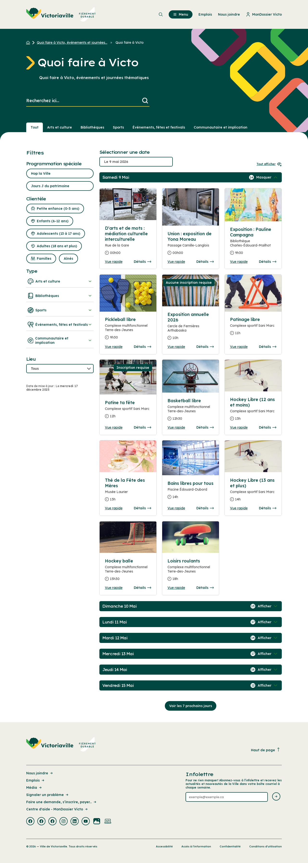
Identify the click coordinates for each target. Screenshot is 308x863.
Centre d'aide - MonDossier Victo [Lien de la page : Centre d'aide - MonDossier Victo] (57, 809)
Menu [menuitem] (180, 14)
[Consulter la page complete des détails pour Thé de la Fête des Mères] (128, 491)
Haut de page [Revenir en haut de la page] (265, 750)
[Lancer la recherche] (145, 100)
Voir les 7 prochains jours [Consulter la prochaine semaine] (190, 706)
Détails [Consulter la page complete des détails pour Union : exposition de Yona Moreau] (205, 261)
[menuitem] (61, 14)
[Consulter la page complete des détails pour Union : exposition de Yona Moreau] (190, 245)
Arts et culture (60, 281)
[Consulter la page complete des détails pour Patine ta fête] (128, 411)
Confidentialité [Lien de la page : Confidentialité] (230, 846)
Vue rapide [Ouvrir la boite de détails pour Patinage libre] (239, 347)
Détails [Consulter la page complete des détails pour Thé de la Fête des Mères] (142, 508)
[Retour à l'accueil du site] (29, 42)
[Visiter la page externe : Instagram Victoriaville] (63, 821)
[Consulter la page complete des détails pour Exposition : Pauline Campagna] (253, 243)
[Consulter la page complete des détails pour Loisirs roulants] (190, 572)
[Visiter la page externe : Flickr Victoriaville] (97, 821)
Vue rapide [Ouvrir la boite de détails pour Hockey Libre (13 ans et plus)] (239, 508)
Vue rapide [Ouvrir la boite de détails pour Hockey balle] (113, 588)
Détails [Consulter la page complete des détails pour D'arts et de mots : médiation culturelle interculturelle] (142, 261)
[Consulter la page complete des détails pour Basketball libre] (190, 411)
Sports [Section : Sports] (118, 127)
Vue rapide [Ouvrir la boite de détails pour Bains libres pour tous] (176, 508)
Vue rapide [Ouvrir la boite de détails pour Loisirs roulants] (176, 588)
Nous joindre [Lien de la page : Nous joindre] (39, 773)
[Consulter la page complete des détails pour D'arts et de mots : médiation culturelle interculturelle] (128, 204)
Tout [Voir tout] (34, 127)
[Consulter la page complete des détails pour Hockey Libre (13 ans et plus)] (253, 491)
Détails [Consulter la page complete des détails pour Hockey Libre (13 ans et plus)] (267, 508)
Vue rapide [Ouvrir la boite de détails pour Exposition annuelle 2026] (176, 347)
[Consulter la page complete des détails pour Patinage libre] (253, 328)
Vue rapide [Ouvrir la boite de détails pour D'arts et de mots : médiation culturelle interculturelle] (113, 261)
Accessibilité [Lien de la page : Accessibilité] (164, 846)
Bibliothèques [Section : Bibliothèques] (92, 127)
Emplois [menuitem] (205, 14)
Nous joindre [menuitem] (229, 14)
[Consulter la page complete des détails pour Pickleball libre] (128, 330)
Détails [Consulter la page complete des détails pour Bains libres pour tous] (205, 508)
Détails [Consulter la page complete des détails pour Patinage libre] (267, 347)
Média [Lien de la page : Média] (34, 787)
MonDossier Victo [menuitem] (264, 14)
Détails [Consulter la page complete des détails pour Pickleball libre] (142, 347)
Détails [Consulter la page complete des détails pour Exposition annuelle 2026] (205, 347)
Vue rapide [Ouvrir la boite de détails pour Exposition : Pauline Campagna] (239, 261)
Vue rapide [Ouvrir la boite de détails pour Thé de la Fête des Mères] (113, 508)
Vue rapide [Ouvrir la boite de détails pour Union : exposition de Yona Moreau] (176, 261)
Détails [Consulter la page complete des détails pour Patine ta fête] (142, 427)
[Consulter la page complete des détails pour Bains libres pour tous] (190, 492)
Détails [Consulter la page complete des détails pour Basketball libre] (205, 427)
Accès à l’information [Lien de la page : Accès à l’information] (196, 846)
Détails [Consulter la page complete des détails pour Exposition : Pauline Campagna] (267, 261)
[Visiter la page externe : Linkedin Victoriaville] (75, 821)
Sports (60, 310)
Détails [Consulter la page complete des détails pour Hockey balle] (142, 588)
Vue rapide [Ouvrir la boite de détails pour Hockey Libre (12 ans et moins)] (239, 427)
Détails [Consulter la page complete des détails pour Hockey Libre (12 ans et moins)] (267, 427)
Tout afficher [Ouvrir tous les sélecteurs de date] (269, 163)
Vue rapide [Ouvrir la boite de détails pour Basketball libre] (176, 427)
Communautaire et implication (60, 340)
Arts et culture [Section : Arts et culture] (59, 127)
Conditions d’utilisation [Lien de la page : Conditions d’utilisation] (265, 846)
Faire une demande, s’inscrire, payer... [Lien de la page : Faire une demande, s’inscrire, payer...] (61, 802)
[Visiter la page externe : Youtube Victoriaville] (86, 821)
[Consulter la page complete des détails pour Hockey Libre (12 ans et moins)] (253, 411)
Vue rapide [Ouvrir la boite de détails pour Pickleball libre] (113, 347)
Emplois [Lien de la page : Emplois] (35, 780)
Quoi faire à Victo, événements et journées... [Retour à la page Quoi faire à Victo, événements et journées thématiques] (72, 42)
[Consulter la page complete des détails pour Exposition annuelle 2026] (190, 328)
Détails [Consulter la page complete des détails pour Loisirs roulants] (205, 588)
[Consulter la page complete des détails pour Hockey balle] (128, 572)
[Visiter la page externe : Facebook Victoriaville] (30, 821)
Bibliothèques (60, 296)
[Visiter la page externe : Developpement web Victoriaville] (108, 821)
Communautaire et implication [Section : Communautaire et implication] (220, 127)
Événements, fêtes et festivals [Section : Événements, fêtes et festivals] (159, 127)
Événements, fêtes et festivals (60, 324)
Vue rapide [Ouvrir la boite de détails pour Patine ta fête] (113, 427)
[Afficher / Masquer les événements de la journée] (267, 177)
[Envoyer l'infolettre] (276, 796)
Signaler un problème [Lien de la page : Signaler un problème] (47, 795)
